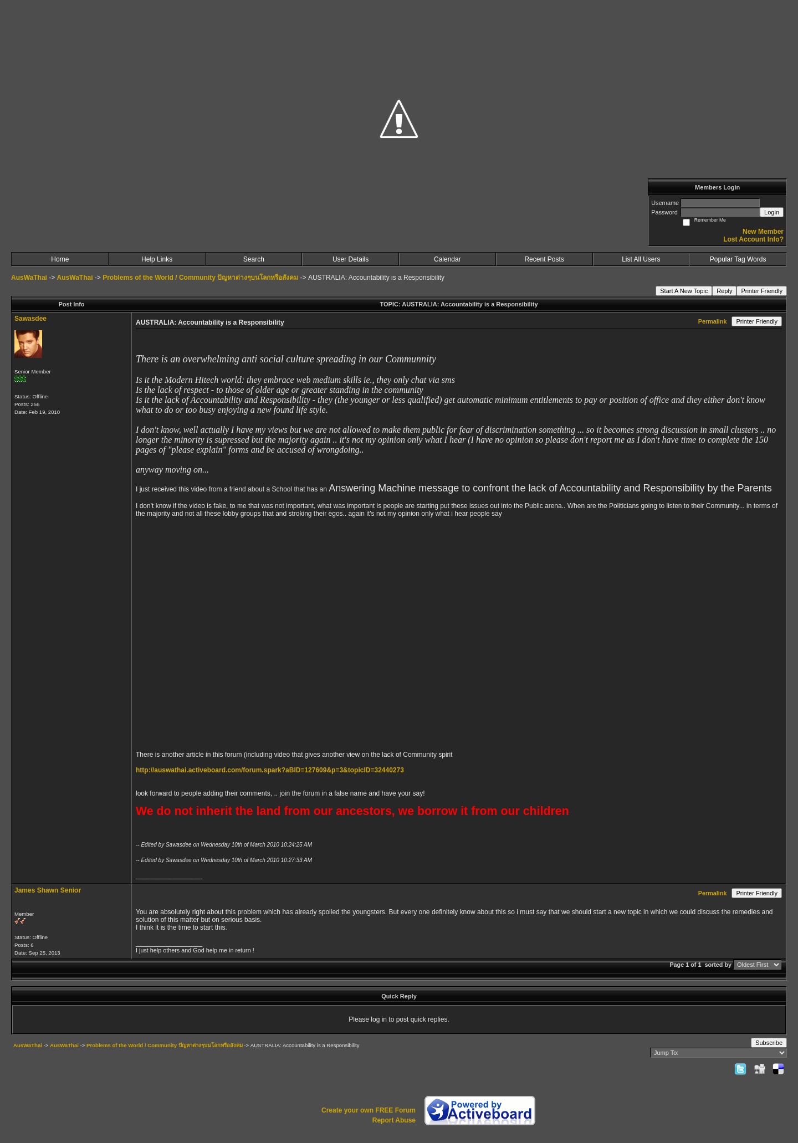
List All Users (641, 259)
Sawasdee (30, 318)
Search (253, 259)
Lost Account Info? (753, 239)
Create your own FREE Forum (368, 1110)
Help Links (156, 259)
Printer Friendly (761, 291)
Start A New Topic (684, 291)
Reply (724, 291)
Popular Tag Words (738, 259)
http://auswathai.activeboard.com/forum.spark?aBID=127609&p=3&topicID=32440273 (270, 770)
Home (60, 259)
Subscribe (768, 1042)
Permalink (712, 321)
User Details (350, 259)
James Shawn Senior (47, 890)
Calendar (447, 259)
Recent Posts (544, 259)
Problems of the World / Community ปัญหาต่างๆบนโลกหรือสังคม (200, 277)
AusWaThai (29, 277)
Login (771, 212)
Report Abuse (394, 1120)
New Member (763, 231)
